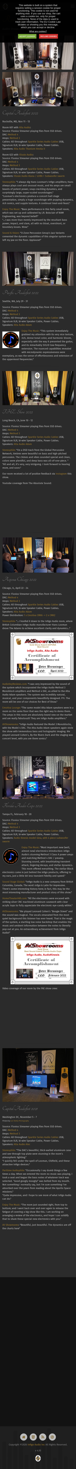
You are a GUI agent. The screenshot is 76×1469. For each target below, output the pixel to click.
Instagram (61, 473)
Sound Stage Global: (14, 881)
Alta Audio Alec (22, 1144)
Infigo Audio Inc (36, 1444)
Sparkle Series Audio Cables (43, 141)
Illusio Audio (26, 154)
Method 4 (13, 134)
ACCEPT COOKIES (27, 36)
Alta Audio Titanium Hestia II (29, 148)
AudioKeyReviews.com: (15, 684)
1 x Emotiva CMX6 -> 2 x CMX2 (39, 615)
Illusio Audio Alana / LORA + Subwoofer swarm (39, 176)
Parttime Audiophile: (13, 1170)
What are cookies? (38, 31)
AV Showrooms (10, 1224)
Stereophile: (9, 182)
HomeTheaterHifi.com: (15, 898)
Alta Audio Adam (23, 325)
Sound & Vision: (11, 232)
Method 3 (15, 138)
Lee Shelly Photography (19, 1121)
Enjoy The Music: (11, 209)
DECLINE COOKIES (48, 36)
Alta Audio (24, 127)
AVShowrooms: (10, 724)
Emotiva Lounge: (11, 707)
